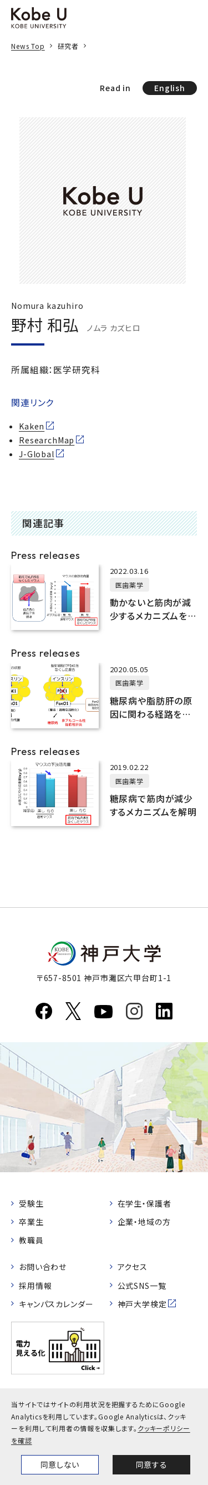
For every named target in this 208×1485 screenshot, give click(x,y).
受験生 (31, 1203)
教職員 (31, 1240)
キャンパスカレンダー (56, 1303)
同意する (151, 1464)
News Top (28, 46)
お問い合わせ (43, 1266)
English (169, 87)
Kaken (31, 426)
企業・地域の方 (144, 1221)
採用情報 (35, 1285)
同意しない (59, 1464)
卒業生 (31, 1221)
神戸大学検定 (142, 1303)
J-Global (36, 453)
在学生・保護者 (144, 1203)
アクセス (133, 1266)
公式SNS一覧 (142, 1285)
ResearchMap (46, 440)
